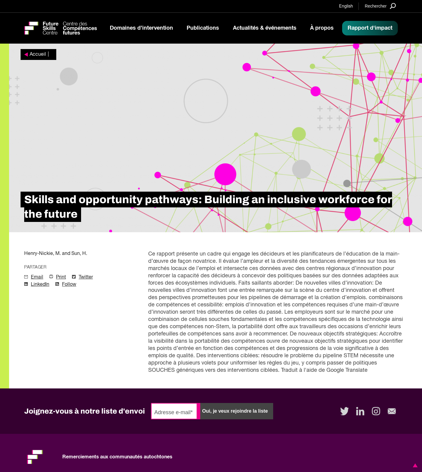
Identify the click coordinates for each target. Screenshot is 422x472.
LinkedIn (40, 284)
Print (61, 277)
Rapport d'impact (370, 28)
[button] (414, 465)
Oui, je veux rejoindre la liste (235, 411)
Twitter (86, 277)
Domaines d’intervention (141, 28)
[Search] (380, 5)
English (346, 6)
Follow (69, 284)
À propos (322, 28)
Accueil (38, 54)
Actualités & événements (264, 28)
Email (37, 277)
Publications (203, 28)
